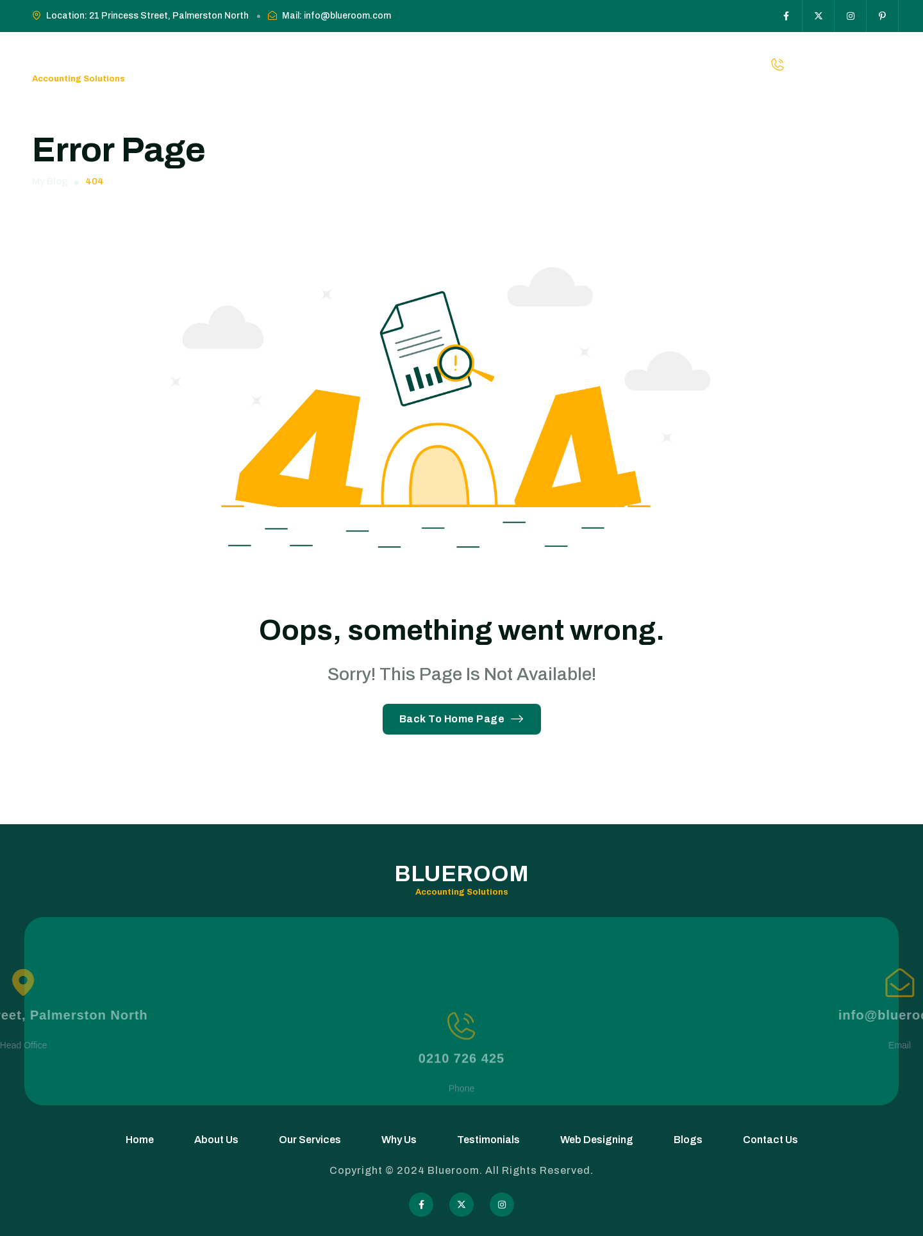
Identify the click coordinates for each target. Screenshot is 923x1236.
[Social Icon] (786, 16)
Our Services (341, 64)
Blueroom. (456, 1170)
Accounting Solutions (78, 78)
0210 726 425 (461, 1085)
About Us (278, 64)
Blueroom (99, 57)
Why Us (399, 64)
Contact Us (648, 64)
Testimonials (458, 64)
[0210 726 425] (461, 1053)
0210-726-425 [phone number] (854, 64)
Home (233, 64)
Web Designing (535, 64)
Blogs (596, 64)
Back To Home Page (461, 718)
